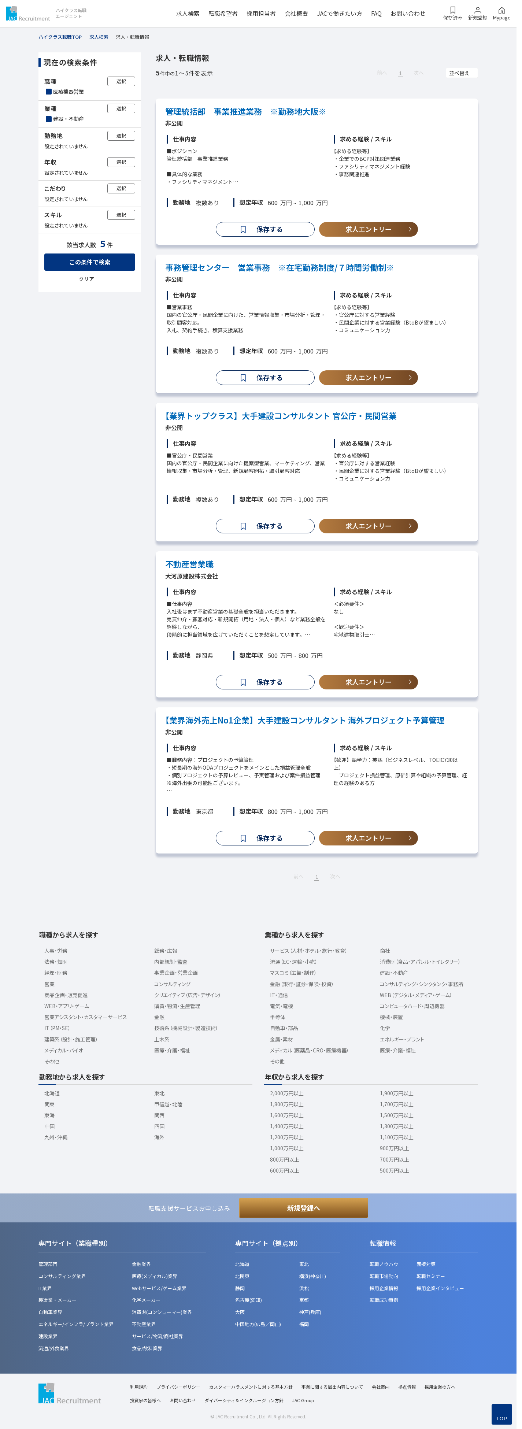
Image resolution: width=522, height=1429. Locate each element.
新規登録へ (303, 1208)
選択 (121, 81)
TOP (501, 1418)
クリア (86, 278)
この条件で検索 (89, 262)
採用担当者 (261, 13)
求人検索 (188, 13)
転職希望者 (223, 13)
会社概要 (296, 13)
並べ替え (459, 73)
